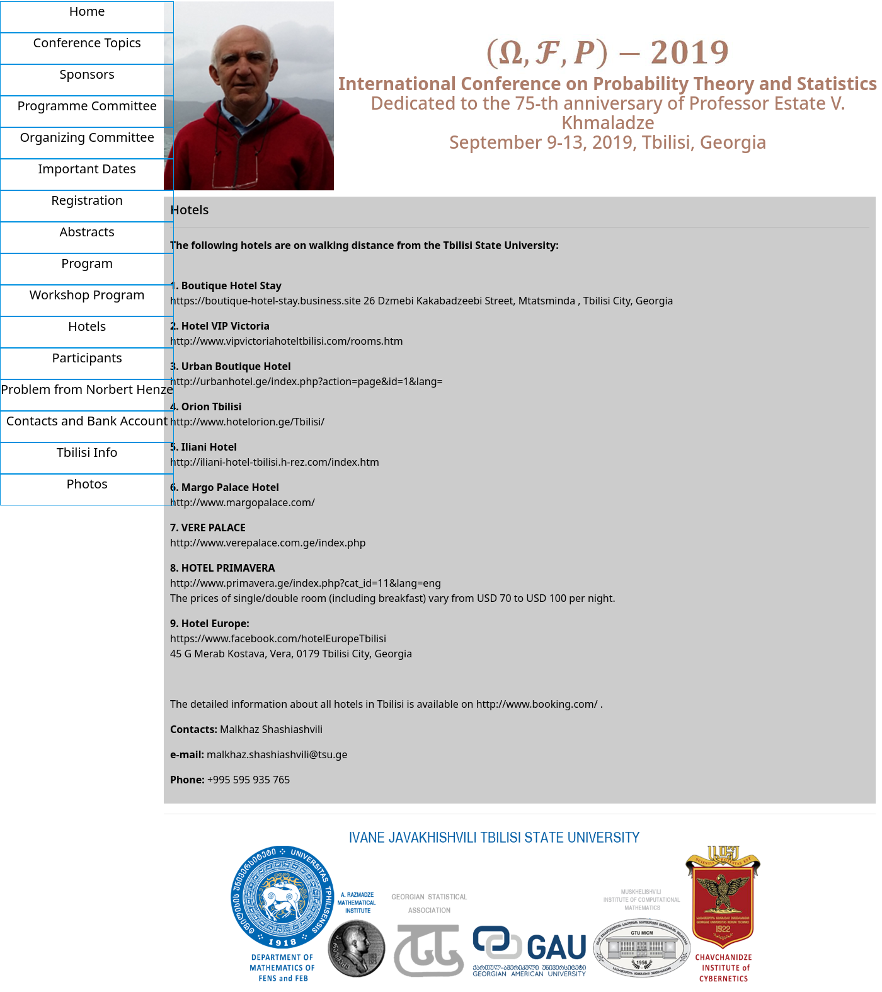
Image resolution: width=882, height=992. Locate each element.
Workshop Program (87, 294)
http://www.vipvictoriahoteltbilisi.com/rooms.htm (286, 341)
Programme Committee (87, 105)
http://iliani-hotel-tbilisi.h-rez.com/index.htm (274, 462)
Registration (87, 200)
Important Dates (87, 168)
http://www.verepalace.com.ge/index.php (268, 543)
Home (87, 11)
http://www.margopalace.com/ (242, 502)
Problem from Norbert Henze (87, 389)
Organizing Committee (87, 137)
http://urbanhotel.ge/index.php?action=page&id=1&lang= (306, 381)
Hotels (87, 326)
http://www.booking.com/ (537, 704)
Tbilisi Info (87, 452)
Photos (86, 483)
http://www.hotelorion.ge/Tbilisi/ (247, 422)
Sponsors (87, 74)
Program (87, 263)
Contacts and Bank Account (87, 420)
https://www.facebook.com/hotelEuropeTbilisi (278, 638)
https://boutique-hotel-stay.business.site (265, 301)
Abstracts (87, 231)
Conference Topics (87, 42)
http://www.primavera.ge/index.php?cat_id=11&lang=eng (305, 583)
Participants (87, 357)
